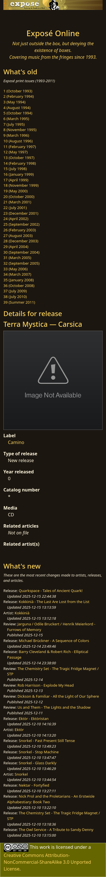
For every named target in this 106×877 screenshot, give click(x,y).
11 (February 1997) (19, 146)
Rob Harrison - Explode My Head (46, 685)
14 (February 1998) (19, 163)
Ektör (19, 729)
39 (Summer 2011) (19, 302)
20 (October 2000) (18, 196)
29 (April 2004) (15, 246)
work (45, 847)
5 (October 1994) (17, 113)
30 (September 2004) (21, 252)
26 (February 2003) (19, 229)
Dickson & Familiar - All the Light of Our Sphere (58, 696)
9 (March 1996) (16, 135)
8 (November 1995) (19, 129)
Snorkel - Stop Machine (39, 751)
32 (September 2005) (21, 263)
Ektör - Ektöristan (34, 718)
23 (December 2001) (20, 213)
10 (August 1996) (18, 140)
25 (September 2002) (21, 224)
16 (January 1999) (18, 174)
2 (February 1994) (18, 96)
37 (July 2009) (15, 290)
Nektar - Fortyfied (34, 785)
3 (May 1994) (14, 102)
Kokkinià (22, 612)
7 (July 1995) (14, 124)
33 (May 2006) (15, 268)
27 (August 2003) (18, 235)
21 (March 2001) (17, 201)
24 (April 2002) (15, 218)
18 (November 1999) (21, 185)
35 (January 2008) (18, 279)
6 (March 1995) (16, 118)
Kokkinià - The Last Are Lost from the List (54, 601)
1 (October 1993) (17, 90)
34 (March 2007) (17, 274)
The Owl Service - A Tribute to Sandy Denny (56, 829)
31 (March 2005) (17, 257)
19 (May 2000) (15, 190)
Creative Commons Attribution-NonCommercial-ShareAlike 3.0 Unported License (47, 862)
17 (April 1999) (15, 179)
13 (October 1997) (18, 157)
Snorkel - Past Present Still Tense (47, 740)
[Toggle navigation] (18, 17)
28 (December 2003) (20, 240)
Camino (16, 442)
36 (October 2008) (18, 285)
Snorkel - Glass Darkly (37, 762)
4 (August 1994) (17, 107)
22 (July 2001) (15, 207)
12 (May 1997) (15, 151)
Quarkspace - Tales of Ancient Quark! (51, 590)
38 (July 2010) (15, 296)
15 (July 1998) (15, 168)
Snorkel (21, 774)
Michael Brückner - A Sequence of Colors (54, 640)
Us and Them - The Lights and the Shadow (54, 707)
